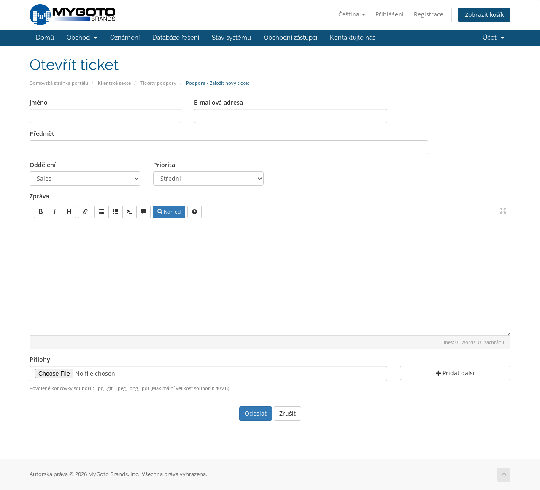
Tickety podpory (158, 83)
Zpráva (39, 196)
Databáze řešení (175, 37)
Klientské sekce (114, 83)
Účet (493, 37)
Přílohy (40, 359)
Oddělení (43, 165)
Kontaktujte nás (352, 37)
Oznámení (125, 37)
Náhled (169, 211)
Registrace (428, 14)
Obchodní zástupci (290, 37)
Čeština (351, 14)
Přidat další (455, 373)
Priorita (164, 165)
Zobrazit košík (484, 15)
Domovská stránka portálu (59, 83)
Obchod (82, 37)
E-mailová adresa (218, 102)
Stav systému (231, 37)
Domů (45, 37)
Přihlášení (389, 14)
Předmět (42, 134)
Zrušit (287, 413)
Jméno (39, 102)
